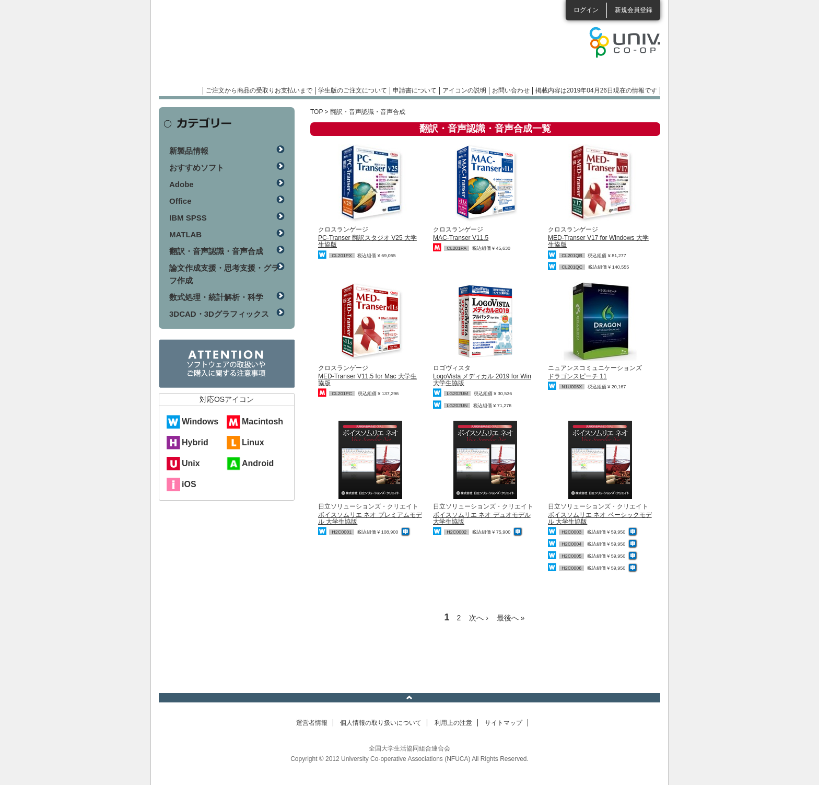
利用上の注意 (453, 722)
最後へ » (511, 618)
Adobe (181, 184)
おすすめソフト (196, 167)
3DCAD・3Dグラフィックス (219, 313)
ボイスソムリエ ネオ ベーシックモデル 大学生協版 (600, 518)
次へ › (478, 618)
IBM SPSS (188, 217)
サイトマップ (503, 722)
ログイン (586, 10)
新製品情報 (188, 150)
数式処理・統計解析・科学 (216, 297)
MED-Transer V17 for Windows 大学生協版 (598, 241)
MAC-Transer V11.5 (460, 237)
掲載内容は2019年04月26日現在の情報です (596, 90)
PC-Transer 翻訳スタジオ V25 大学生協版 (367, 241)
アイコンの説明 (464, 90)
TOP (316, 112)
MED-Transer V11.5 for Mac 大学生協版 (367, 380)
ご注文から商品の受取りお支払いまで (259, 90)
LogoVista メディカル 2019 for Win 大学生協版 (482, 380)
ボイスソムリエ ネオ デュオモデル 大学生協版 (482, 518)
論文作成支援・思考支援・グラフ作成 (224, 274)
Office (180, 201)
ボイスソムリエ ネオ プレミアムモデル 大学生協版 (370, 518)
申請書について (415, 90)
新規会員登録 (633, 10)
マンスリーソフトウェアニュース (269, 47)
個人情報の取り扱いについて (381, 722)
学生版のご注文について (352, 90)
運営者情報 (311, 722)
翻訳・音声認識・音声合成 (216, 251)
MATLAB (185, 234)
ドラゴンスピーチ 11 (577, 376)
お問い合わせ (511, 90)
